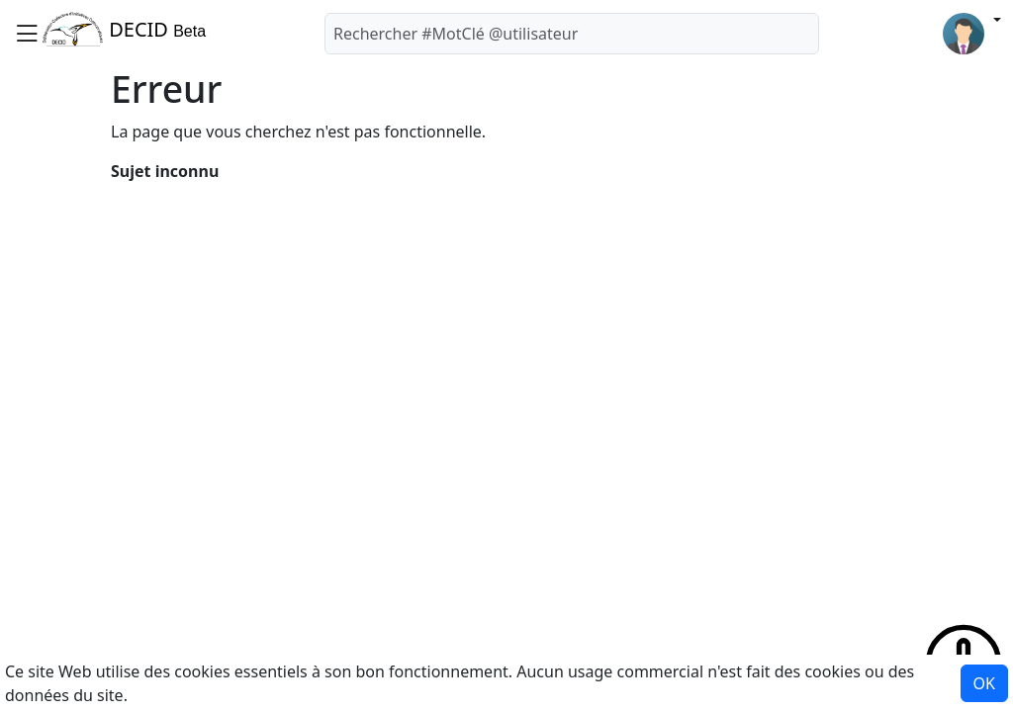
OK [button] (984, 683)
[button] (27, 33)
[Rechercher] (571, 33)
